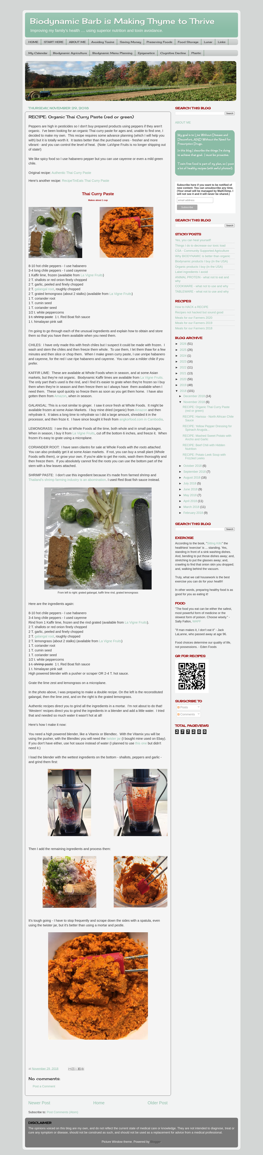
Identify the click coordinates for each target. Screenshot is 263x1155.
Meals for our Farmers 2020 (193, 317)
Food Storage (188, 42)
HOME (33, 42)
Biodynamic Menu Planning (112, 53)
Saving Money (130, 42)
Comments (186, 714)
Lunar (208, 42)
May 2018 (190, 495)
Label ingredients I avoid (191, 272)
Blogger (155, 1141)
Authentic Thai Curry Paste (71, 173)
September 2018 (194, 471)
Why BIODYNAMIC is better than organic (202, 256)
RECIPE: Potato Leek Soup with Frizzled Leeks (204, 456)
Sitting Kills (214, 543)
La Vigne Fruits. (151, 377)
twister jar (114, 738)
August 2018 (192, 477)
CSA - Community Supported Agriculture (202, 250)
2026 (183, 343)
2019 (183, 385)
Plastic (196, 53)
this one (141, 743)
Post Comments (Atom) (62, 1112)
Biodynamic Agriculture (70, 53)
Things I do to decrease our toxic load (200, 245)
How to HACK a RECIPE (191, 307)
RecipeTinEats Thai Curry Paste (85, 180)
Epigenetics (146, 53)
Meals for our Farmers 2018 (193, 328)
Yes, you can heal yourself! (193, 240)
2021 (183, 373)
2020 (183, 379)
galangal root (44, 289)
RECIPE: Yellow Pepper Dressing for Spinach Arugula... (207, 428)
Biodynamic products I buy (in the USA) (201, 261)
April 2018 (190, 501)
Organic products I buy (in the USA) (199, 266)
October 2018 (192, 465)
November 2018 (194, 402)
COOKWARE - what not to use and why (201, 286)
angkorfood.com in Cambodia (141, 419)
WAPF (196, 621)
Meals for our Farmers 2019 (193, 323)
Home (98, 1102)
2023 (183, 361)
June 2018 (190, 489)
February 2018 (193, 512)
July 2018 (190, 483)
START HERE (53, 42)
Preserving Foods (159, 42)
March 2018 (191, 507)
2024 (183, 355)
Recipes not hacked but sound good (199, 312)
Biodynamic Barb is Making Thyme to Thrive (122, 21)
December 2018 (194, 396)
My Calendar (37, 53)
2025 (183, 349)
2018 (183, 391)
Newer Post (39, 1102)
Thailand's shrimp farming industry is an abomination (67, 480)
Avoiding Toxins (102, 42)
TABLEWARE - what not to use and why (202, 291)
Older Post (158, 1102)
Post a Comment (44, 1086)
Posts (182, 707)
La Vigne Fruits (92, 275)
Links (221, 42)
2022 (183, 367)
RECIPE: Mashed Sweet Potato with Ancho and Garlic (207, 437)
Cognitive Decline (173, 53)
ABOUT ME (77, 42)
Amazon (60, 396)
